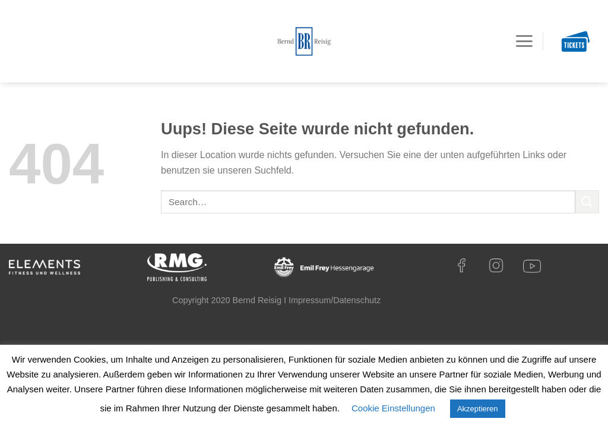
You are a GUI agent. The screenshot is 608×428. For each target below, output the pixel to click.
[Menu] (524, 41)
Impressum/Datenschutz (335, 300)
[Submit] (587, 201)
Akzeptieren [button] (477, 408)
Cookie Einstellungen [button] (393, 408)
